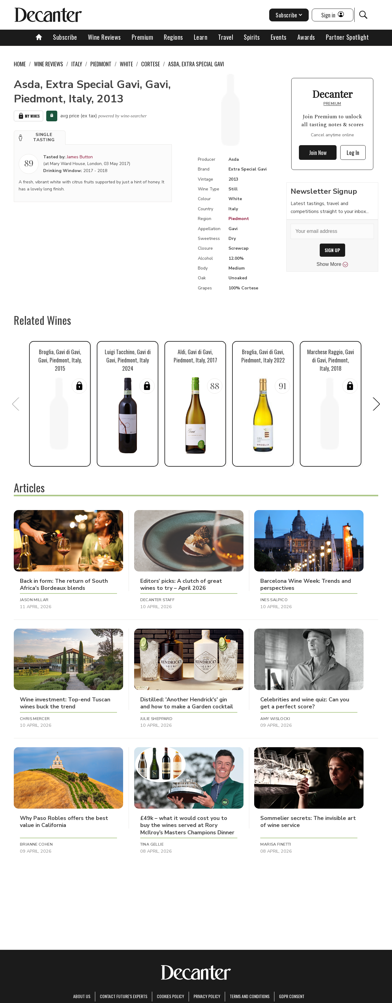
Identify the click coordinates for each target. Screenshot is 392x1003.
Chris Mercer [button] (35, 719)
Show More (332, 264)
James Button (80, 157)
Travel (225, 37)
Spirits (252, 37)
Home (20, 64)
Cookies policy (170, 996)
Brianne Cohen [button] (36, 844)
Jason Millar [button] (34, 600)
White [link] (126, 64)
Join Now (318, 152)
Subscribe (65, 37)
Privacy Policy (207, 996)
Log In (353, 152)
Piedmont (238, 219)
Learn (201, 37)
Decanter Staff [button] (157, 600)
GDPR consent (291, 996)
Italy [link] (76, 64)
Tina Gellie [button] (152, 844)
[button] (39, 137)
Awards (306, 37)
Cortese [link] (150, 64)
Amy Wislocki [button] (275, 719)
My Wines (28, 116)
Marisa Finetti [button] (275, 844)
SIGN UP (332, 250)
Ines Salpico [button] (274, 600)
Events (279, 37)
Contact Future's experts (123, 996)
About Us (81, 996)
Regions (173, 37)
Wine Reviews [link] (48, 64)
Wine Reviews (104, 37)
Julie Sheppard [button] (156, 719)
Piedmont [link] (100, 64)
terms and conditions (250, 996)
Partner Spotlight (347, 37)
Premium (142, 37)
